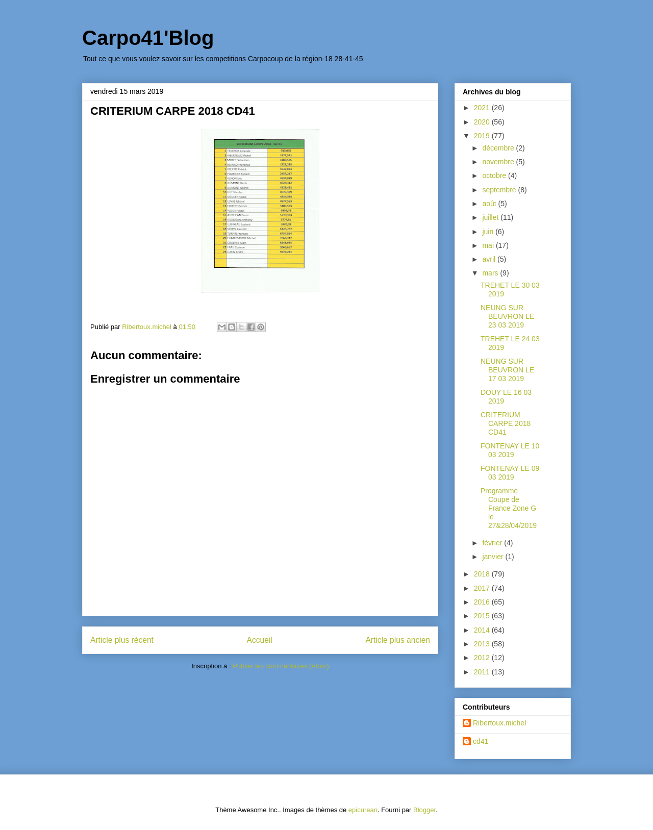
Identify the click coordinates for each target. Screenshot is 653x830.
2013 (483, 644)
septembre (500, 190)
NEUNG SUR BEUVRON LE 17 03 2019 (507, 370)
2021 (483, 108)
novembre (499, 162)
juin (488, 232)
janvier (493, 556)
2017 (483, 588)
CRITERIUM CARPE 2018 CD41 (506, 423)
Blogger (424, 810)
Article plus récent (122, 640)
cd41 (480, 741)
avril (489, 259)
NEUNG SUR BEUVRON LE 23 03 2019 (507, 316)
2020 (483, 122)
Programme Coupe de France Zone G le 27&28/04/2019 (509, 508)
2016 (483, 602)
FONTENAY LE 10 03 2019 (510, 450)
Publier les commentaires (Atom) (281, 666)
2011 (483, 672)
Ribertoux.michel (499, 723)
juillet (491, 217)
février (493, 543)
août (490, 203)
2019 (483, 136)
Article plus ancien (397, 640)
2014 (483, 630)
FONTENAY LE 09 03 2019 (510, 472)
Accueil (259, 640)
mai (488, 245)
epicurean (363, 810)
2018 (483, 574)
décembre (499, 148)
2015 (483, 616)
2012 (483, 657)
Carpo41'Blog (148, 38)
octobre (495, 175)
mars (491, 273)
